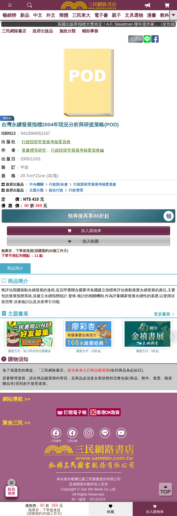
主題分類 (36, 190)
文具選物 (134, 15)
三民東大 (81, 15)
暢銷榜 (9, 15)
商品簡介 (15, 268)
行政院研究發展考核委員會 (46, 142)
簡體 (63, 15)
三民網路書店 (14, 31)
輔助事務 (90, 31)
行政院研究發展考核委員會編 (77, 150)
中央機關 (36, 184)
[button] (173, 336)
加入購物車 (155, 509)
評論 (135, 39)
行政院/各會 (58, 184)
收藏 (110, 509)
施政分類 (67, 31)
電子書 (101, 15)
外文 (50, 15)
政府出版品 (43, 31)
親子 (116, 15)
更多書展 (164, 314)
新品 (24, 15)
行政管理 (76, 190)
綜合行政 (56, 190)
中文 (37, 15)
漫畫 (151, 15)
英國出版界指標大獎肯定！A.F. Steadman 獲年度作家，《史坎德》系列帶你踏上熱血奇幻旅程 (120, 24)
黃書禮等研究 (34, 150)
